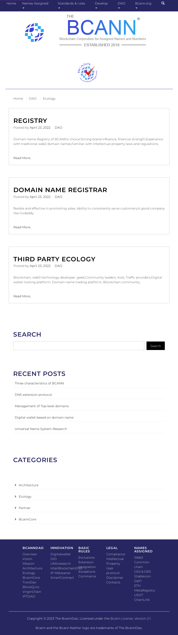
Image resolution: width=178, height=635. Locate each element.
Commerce (87, 576)
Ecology (49, 98)
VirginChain (32, 592)
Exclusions (86, 557)
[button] (165, 3)
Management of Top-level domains (42, 406)
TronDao (29, 582)
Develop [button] (102, 4)
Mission (28, 564)
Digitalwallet (60, 554)
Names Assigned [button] (36, 4)
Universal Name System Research (41, 429)
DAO (33, 98)
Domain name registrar (60, 190)
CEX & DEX (142, 572)
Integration (87, 567)
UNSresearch (60, 564)
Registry (30, 120)
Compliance (115, 554)
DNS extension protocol (33, 395)
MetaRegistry (144, 590)
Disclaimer (114, 578)
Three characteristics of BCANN (39, 383)
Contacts (113, 582)
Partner (25, 508)
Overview (30, 554)
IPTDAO (29, 596)
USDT (138, 595)
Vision (27, 559)
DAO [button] (122, 4)
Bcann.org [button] (144, 4)
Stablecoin (142, 576)
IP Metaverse (60, 573)
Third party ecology (54, 259)
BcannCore (27, 519)
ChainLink (142, 600)
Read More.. (22, 158)
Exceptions (86, 572)
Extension (86, 562)
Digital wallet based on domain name (44, 417)
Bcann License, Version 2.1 (130, 618)
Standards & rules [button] (72, 4)
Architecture (28, 485)
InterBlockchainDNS (66, 568)
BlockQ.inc (31, 587)
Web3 (138, 557)
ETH (137, 586)
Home (11, 3)
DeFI (138, 581)
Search (155, 346)
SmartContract (62, 578)
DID (53, 559)
